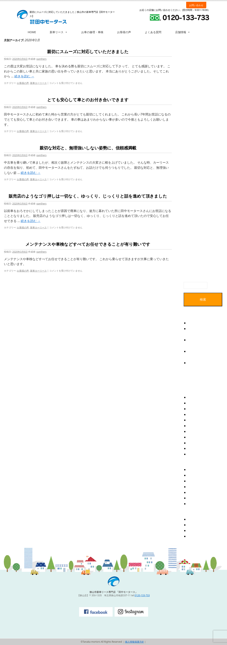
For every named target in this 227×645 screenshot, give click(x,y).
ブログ (192, 487)
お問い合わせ (196, 5)
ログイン (194, 519)
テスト (192, 323)
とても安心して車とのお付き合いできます (88, 100)
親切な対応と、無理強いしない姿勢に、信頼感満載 (88, 148)
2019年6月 (195, 414)
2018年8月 (195, 443)
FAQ (191, 469)
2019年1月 (195, 431)
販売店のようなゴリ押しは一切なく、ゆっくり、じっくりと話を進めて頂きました (88, 196)
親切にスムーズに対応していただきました (88, 51)
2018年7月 (195, 448)
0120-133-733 (142, 595)
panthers (41, 59)
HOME (32, 32)
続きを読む (24, 76)
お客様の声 (124, 32)
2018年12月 (196, 437)
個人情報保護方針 (134, 641)
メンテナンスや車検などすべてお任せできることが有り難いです (87, 244)
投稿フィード (197, 525)
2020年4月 (195, 403)
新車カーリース (38, 83)
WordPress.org (199, 536)
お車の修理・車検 (92, 32)
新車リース (58, 32)
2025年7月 (195, 397)
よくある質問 (153, 32)
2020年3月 (195, 409)
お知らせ (194, 481)
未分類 (192, 504)
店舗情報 (182, 32)
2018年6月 (195, 454)
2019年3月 (195, 426)
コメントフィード (200, 530)
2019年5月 (195, 420)
